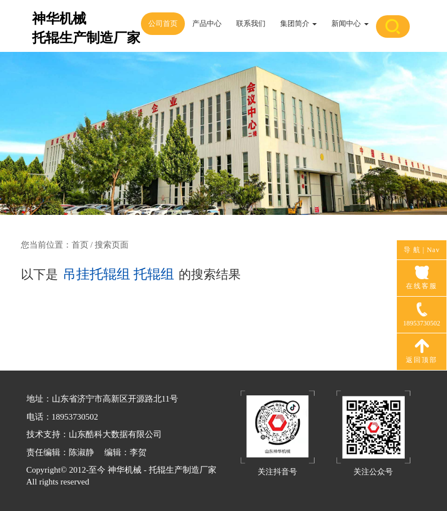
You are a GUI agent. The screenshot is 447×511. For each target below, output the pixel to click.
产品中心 (207, 23)
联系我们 (250, 23)
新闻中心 (349, 23)
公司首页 (163, 23)
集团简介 (298, 23)
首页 (80, 244)
